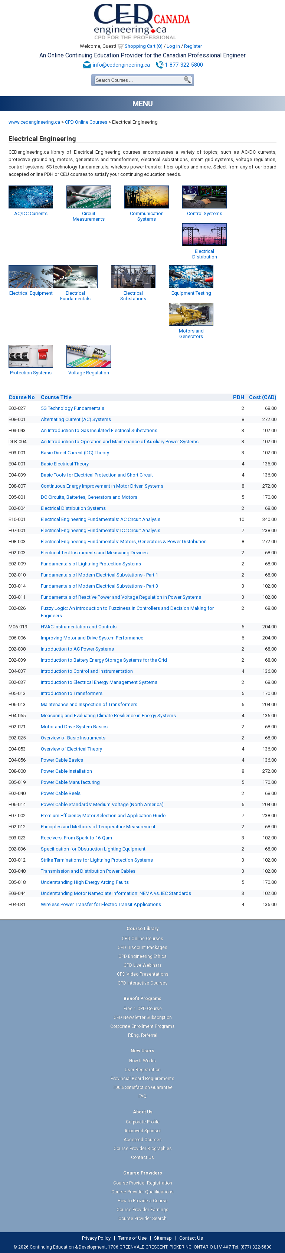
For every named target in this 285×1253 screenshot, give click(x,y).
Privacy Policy (96, 1238)
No (22, 397)
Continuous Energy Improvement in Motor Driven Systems (102, 486)
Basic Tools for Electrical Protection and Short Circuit (97, 475)
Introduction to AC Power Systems (77, 649)
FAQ (142, 1096)
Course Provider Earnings (142, 1209)
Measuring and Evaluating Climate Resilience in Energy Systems (108, 715)
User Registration (143, 1069)
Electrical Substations (133, 295)
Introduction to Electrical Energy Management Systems (99, 682)
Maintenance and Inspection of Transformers (89, 704)
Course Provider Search (142, 1218)
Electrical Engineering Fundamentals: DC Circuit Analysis (100, 530)
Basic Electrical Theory (65, 464)
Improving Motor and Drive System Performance (92, 638)
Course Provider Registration (142, 1183)
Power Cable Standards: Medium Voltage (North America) (102, 804)
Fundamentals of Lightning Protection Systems (91, 564)
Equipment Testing (191, 293)
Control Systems (204, 213)
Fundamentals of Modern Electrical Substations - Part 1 (99, 575)
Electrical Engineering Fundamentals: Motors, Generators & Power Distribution (124, 541)
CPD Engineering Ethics (142, 956)
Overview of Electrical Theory (71, 749)
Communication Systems (147, 216)
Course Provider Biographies (143, 1148)
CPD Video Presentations (142, 974)
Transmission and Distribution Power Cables (88, 871)
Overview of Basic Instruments (73, 738)
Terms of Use (132, 1238)
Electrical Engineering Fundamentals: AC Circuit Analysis (100, 519)
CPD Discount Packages (142, 947)
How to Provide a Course (143, 1200)
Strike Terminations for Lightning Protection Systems (97, 860)
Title (56, 397)
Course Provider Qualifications (142, 1191)
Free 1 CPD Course (143, 1008)
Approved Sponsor (142, 1130)
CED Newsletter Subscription (143, 1017)
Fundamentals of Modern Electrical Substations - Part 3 (99, 586)
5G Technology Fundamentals (72, 408)
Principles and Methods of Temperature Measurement (98, 826)
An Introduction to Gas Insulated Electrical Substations (99, 430)
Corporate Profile (143, 1122)
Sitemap (163, 1238)
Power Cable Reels (61, 793)
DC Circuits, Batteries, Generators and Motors (89, 497)
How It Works (142, 1060)
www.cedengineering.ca (34, 122)
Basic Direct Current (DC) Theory (75, 452)
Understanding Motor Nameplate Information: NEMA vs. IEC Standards (116, 893)
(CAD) (262, 397)
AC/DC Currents (31, 213)
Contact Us (142, 1157)
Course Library (142, 928)
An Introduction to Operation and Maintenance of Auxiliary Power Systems (120, 441)
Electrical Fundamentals (75, 295)
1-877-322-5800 (184, 65)
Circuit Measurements (89, 216)
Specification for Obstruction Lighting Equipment (93, 849)
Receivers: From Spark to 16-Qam (76, 838)
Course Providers (142, 1173)
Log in (173, 46)
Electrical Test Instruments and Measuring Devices (94, 552)
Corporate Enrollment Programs (142, 1026)
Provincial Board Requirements (142, 1078)
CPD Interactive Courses (143, 983)
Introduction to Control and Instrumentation (87, 671)
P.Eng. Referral (142, 1035)
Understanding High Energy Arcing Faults (85, 882)
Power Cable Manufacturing (70, 782)
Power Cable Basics (62, 760)
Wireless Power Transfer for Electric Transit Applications (101, 904)
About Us (143, 1112)
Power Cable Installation (66, 771)
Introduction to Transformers (71, 693)
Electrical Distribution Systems (73, 508)
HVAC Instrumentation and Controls (79, 626)
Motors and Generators (191, 333)
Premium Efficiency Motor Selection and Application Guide (103, 815)
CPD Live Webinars (143, 965)
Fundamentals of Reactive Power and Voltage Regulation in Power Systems (121, 597)
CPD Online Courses (86, 122)
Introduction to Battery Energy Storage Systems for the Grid (104, 660)
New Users (142, 1050)
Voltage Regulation (88, 372)
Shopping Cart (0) (144, 46)
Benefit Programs (142, 998)
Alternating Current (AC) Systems (76, 419)
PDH (238, 397)
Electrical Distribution (204, 254)
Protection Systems (31, 372)
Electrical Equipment (31, 293)
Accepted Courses (143, 1139)
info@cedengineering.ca (121, 65)
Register (193, 46)
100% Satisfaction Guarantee (143, 1087)
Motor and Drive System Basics (74, 726)
